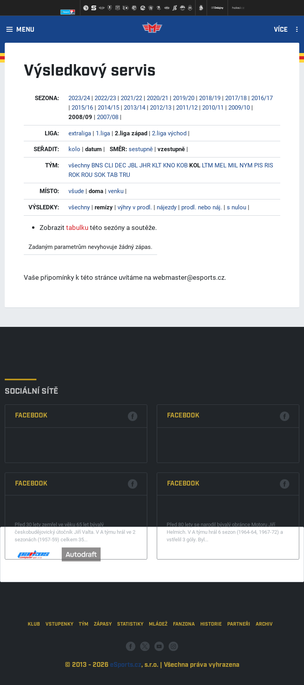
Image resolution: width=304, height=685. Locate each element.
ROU (87, 174)
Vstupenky (59, 646)
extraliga (79, 133)
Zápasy (103, 646)
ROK (74, 174)
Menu (25, 30)
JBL (133, 165)
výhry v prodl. (135, 207)
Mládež (158, 646)
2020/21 (157, 98)
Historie (211, 646)
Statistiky (130, 646)
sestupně (141, 149)
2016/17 (262, 98)
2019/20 (183, 98)
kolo (74, 149)
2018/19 (209, 98)
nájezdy (167, 207)
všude (76, 191)
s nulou (236, 207)
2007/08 (107, 117)
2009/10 (239, 107)
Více (281, 30)
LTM (207, 165)
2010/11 (213, 107)
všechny (79, 165)
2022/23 (105, 98)
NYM (246, 165)
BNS (97, 165)
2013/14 (134, 107)
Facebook (31, 463)
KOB (182, 165)
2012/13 (160, 107)
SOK (99, 174)
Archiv (264, 646)
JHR (144, 165)
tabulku (77, 227)
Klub (34, 646)
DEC (120, 165)
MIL (233, 165)
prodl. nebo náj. (201, 207)
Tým (83, 646)
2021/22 (131, 98)
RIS (268, 165)
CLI (108, 165)
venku (116, 191)
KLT (157, 165)
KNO (169, 165)
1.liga (103, 133)
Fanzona (184, 646)
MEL (220, 165)
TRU (124, 174)
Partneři (238, 646)
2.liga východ (169, 133)
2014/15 (108, 107)
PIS (258, 165)
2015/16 (82, 107)
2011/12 (187, 107)
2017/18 (236, 98)
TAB (112, 174)
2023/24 (79, 98)
